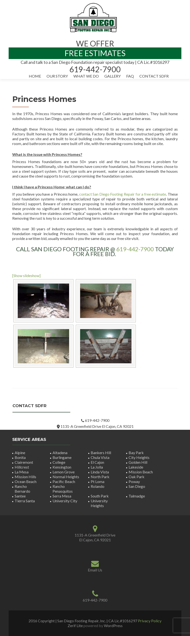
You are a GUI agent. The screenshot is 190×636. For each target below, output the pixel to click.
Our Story (57, 76)
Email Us (95, 570)
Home (35, 76)
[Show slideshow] (26, 275)
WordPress (113, 625)
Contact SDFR (154, 76)
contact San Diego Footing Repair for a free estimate (122, 194)
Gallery (112, 76)
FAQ (130, 76)
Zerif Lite (75, 625)
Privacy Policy (149, 620)
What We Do (86, 76)
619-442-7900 (135, 248)
